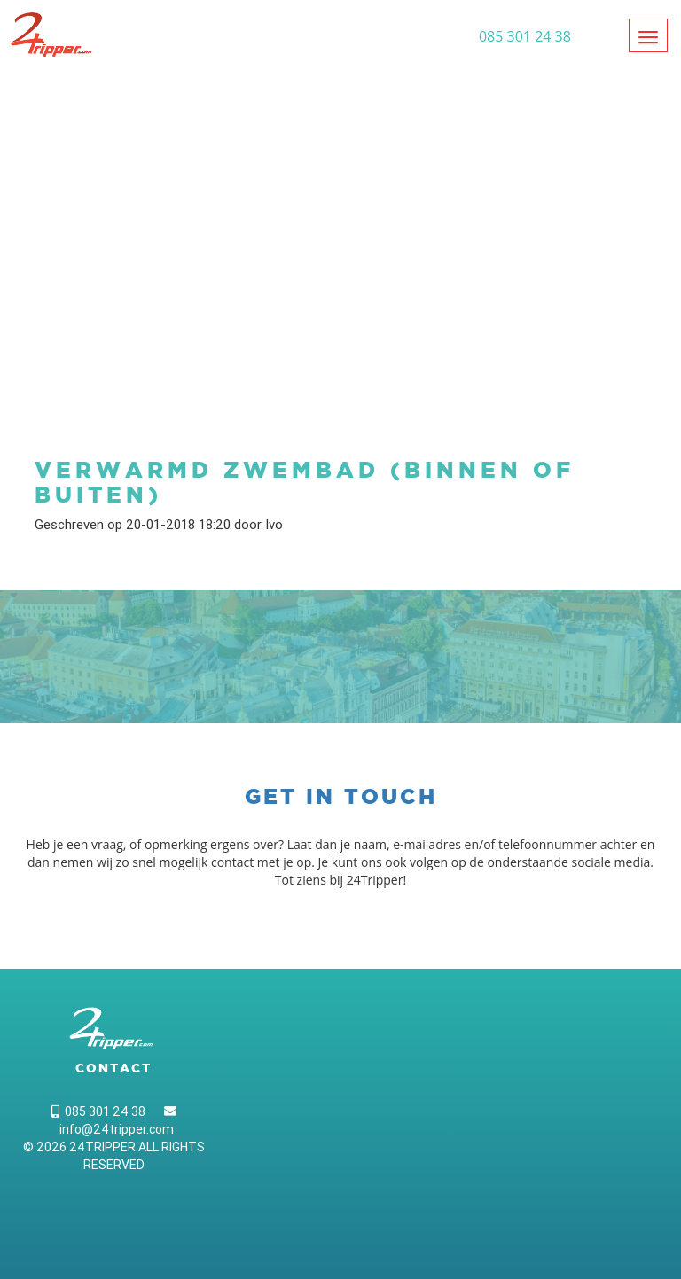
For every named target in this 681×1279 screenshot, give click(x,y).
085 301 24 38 (98, 1111)
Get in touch (341, 796)
